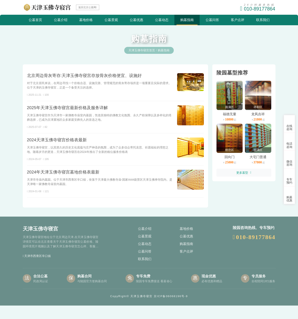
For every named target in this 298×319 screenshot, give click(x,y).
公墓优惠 (136, 20)
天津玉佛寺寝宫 (141, 309)
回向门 (230, 157)
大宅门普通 (258, 157)
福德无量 (229, 114)
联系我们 (263, 20)
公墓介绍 (60, 20)
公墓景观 (111, 20)
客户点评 (237, 20)
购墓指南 (187, 20)
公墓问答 (212, 20)
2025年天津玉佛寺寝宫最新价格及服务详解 (67, 109)
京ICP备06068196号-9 (171, 309)
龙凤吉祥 (258, 114)
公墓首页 (35, 20)
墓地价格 (86, 20)
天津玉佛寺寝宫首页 (141, 50)
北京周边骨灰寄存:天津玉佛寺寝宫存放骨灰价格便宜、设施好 (84, 75)
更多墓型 (243, 172)
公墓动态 (161, 20)
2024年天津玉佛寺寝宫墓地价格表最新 (63, 183)
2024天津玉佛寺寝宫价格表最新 (57, 146)
